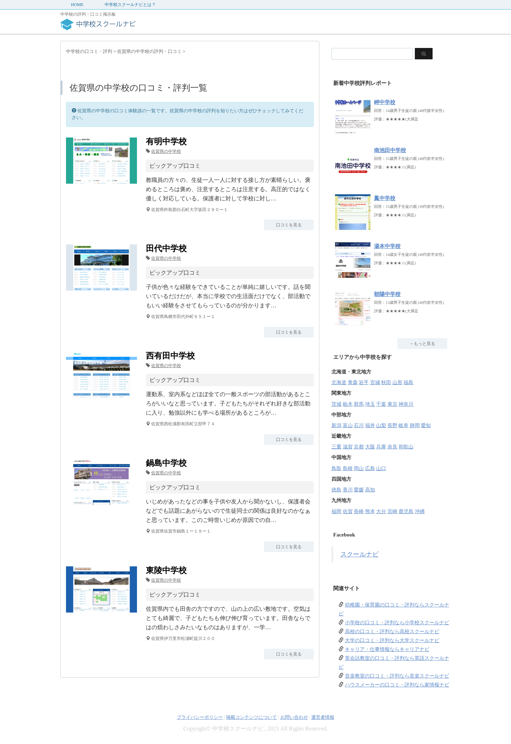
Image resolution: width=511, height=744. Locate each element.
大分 (381, 511)
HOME (77, 4)
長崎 (359, 511)
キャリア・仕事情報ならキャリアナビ (387, 649)
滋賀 (348, 446)
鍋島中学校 (166, 463)
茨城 (336, 404)
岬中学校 (384, 102)
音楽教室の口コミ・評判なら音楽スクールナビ (397, 676)
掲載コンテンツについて (251, 717)
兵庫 (381, 446)
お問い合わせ (294, 717)
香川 (348, 489)
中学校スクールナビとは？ (130, 4)
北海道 (338, 382)
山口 (381, 468)
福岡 (336, 511)
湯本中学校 (387, 246)
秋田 (386, 382)
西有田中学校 (170, 355)
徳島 (336, 489)
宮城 (375, 382)
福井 (370, 425)
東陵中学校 (166, 570)
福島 (408, 382)
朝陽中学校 (387, 294)
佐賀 (348, 511)
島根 (348, 468)
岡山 (359, 468)
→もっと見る (422, 343)
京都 (359, 446)
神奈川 (406, 404)
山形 (397, 382)
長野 (392, 425)
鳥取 (336, 468)
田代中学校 (166, 248)
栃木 (348, 404)
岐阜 (403, 425)
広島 (370, 468)
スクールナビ (359, 554)
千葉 (381, 404)
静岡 (415, 425)
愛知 (426, 425)
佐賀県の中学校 (166, 151)
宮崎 (392, 511)
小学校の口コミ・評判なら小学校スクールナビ (397, 622)
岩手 (364, 382)
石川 (359, 425)
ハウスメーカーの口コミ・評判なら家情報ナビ (397, 685)
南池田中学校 (390, 150)
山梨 (381, 425)
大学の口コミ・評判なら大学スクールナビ (392, 640)
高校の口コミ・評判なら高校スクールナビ (392, 631)
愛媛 (359, 489)
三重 (336, 446)
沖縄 (420, 511)
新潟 (336, 425)
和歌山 (406, 446)
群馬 (359, 404)
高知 (370, 489)
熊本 (370, 511)
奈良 (392, 446)
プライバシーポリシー (200, 717)
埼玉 (370, 404)
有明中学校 (166, 141)
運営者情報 (322, 717)
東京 (392, 404)
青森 (353, 382)
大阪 (370, 446)
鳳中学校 (384, 198)
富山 (348, 425)
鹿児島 (406, 511)
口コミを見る (289, 224)
